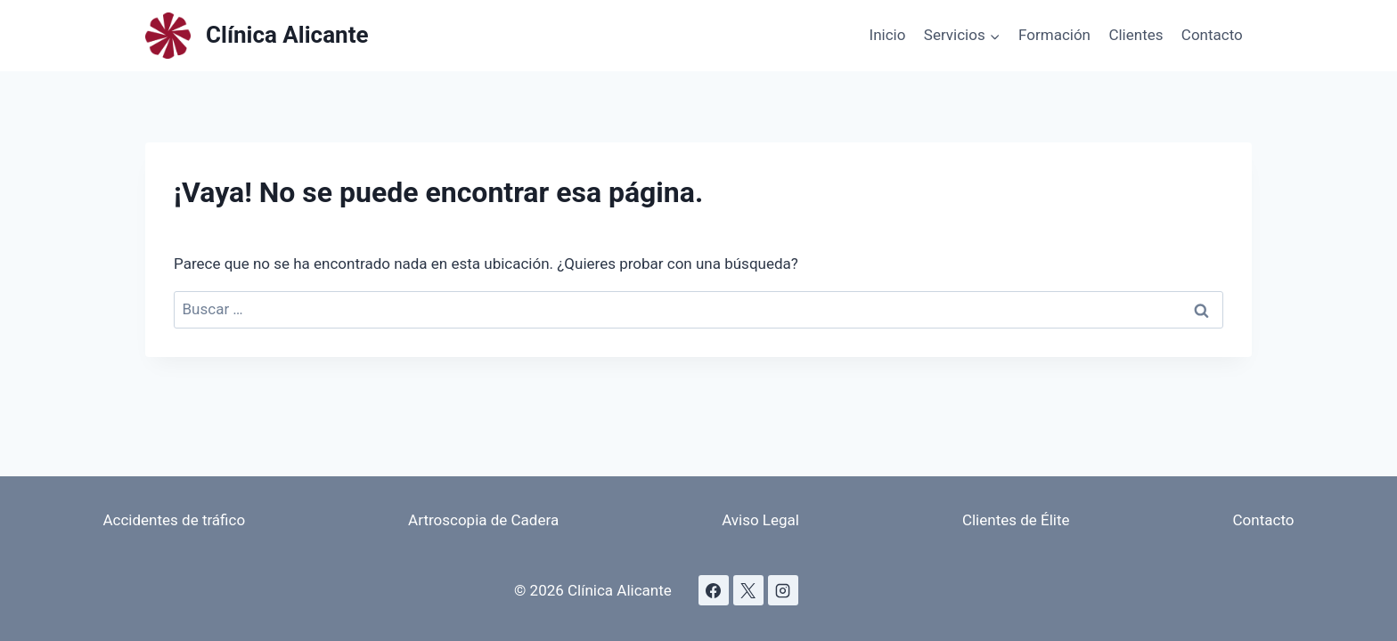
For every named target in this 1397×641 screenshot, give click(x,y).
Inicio (888, 35)
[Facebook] (713, 590)
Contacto (1212, 35)
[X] (748, 590)
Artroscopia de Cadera (483, 520)
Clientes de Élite (1016, 520)
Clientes (1135, 35)
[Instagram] (783, 590)
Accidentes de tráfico (173, 520)
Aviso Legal (760, 520)
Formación (1054, 35)
